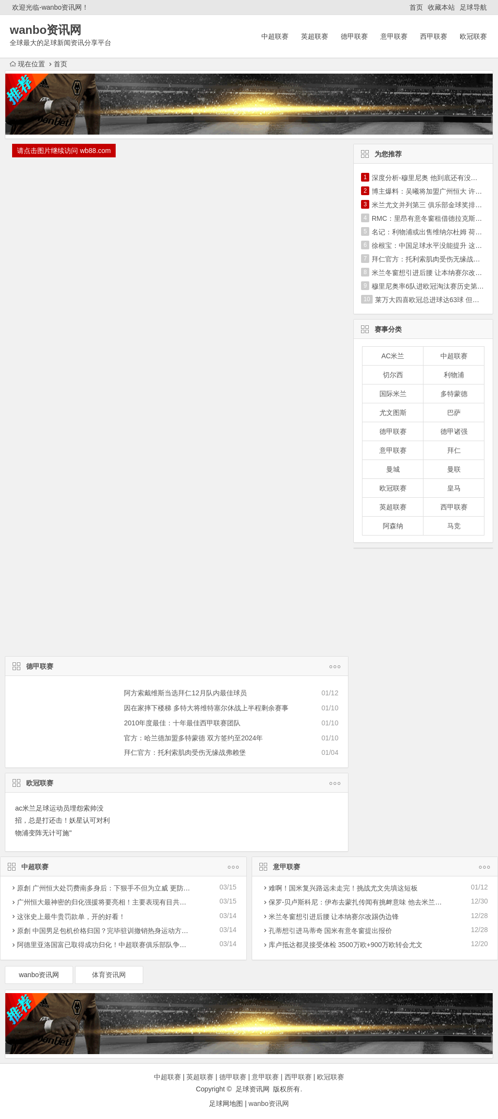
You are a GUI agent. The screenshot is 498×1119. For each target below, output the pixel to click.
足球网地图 (226, 1103)
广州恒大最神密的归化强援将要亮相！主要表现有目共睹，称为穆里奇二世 (129, 902)
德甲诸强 (454, 431)
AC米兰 (392, 356)
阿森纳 (393, 526)
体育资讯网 (109, 975)
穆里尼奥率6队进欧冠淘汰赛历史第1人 (430, 286)
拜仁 (454, 450)
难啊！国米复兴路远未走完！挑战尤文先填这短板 (343, 888)
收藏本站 (441, 7)
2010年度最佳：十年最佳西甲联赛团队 (182, 723)
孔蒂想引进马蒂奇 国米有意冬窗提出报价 (330, 931)
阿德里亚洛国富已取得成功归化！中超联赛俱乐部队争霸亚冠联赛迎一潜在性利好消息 (145, 945)
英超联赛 (314, 36)
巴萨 (454, 412)
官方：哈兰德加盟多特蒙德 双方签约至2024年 (193, 738)
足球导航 (473, 7)
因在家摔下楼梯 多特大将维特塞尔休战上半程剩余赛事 (206, 708)
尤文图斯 (393, 412)
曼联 (454, 469)
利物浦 (454, 375)
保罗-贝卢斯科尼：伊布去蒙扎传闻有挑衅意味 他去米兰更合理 (362, 902)
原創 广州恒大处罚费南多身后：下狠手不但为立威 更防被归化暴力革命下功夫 (134, 888)
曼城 (393, 469)
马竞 (454, 526)
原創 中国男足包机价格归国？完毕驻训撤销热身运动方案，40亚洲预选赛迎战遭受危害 (147, 931)
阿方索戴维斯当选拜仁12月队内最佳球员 (185, 693)
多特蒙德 (454, 394)
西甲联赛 (433, 36)
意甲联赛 (393, 36)
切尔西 (393, 375)
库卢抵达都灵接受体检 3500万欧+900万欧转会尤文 (346, 945)
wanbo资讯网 (39, 975)
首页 (416, 7)
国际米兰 (393, 394)
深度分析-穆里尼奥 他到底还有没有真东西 (435, 178)
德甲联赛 (354, 36)
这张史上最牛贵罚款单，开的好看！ (71, 916)
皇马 (454, 488)
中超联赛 (274, 36)
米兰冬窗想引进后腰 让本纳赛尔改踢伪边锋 (334, 916)
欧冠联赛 (473, 36)
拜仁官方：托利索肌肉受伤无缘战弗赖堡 (185, 752)
